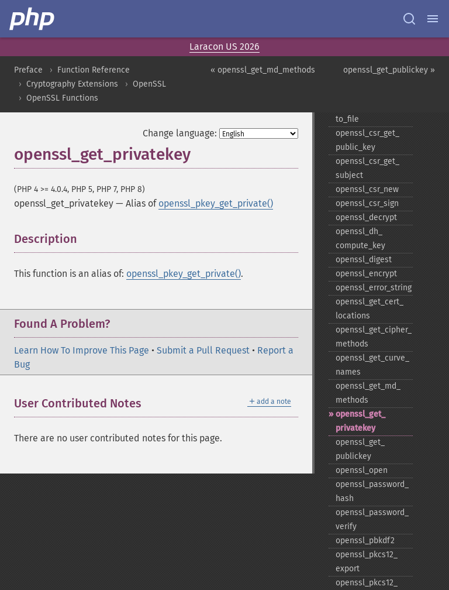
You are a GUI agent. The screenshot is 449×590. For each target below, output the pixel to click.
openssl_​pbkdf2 (365, 541)
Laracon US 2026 (224, 46)
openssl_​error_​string (374, 288)
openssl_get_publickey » (389, 70)
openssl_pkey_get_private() (215, 203)
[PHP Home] (32, 18)
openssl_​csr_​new (367, 189)
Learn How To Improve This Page (81, 350)
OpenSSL (149, 84)
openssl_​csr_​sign (367, 203)
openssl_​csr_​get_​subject (367, 168)
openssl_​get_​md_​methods (368, 393)
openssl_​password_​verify (372, 519)
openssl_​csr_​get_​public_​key (367, 140)
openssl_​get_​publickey (360, 449)
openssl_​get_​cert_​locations (369, 309)
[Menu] (432, 18)
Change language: (180, 133)
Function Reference (93, 70)
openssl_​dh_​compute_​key (360, 239)
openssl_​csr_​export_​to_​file (374, 112)
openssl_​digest (364, 260)
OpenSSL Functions (62, 98)
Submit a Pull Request (203, 350)
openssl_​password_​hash (372, 491)
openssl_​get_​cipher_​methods (374, 337)
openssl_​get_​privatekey (360, 421)
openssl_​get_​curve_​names (372, 365)
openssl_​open (362, 470)
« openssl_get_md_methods (262, 70)
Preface (28, 70)
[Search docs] (409, 18)
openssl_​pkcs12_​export (367, 562)
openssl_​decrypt (366, 217)
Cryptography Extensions (72, 84)
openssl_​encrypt (366, 274)
